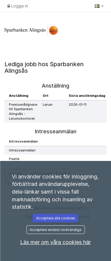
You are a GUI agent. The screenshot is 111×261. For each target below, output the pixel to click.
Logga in (17, 5)
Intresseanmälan (22, 150)
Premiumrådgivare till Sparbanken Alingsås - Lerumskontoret (23, 111)
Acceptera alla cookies (55, 218)
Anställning (18, 96)
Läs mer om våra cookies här (55, 242)
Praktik (14, 159)
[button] (99, 6)
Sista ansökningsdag (87, 96)
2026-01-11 (77, 104)
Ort (46, 96)
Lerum (47, 104)
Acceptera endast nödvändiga (55, 229)
